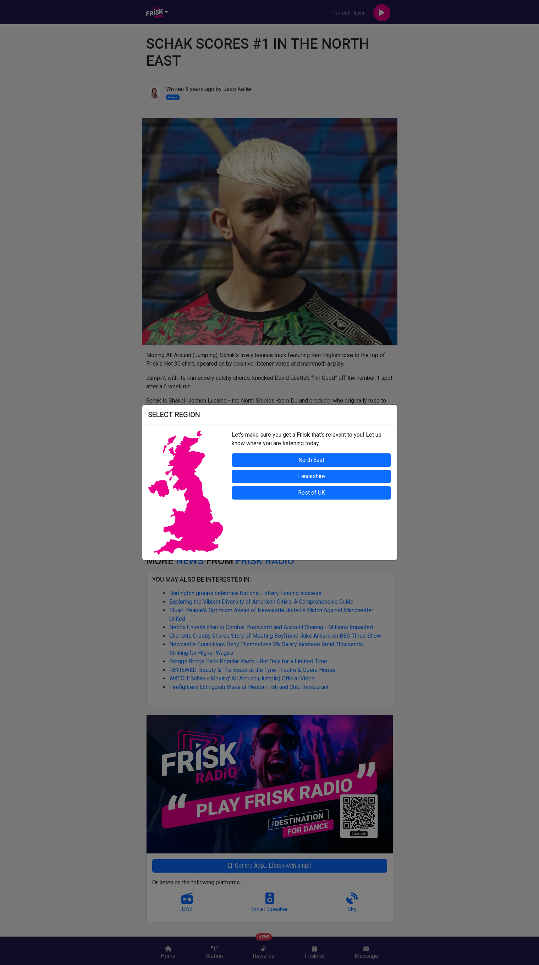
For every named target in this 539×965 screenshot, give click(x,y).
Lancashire (311, 476)
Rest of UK (311, 492)
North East (311, 460)
